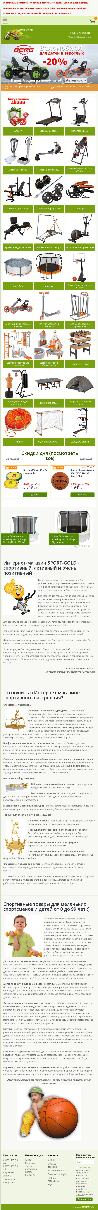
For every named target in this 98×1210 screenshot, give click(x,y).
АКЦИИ (51, 1160)
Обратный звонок (8, 1174)
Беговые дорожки (52, 1165)
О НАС (28, 1160)
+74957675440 (80, 33)
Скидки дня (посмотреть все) (49, 455)
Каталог (53, 1155)
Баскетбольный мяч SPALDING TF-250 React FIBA (82, 473)
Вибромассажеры (57, 1174)
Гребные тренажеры (53, 1179)
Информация (34, 1155)
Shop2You (88, 1206)
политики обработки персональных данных (83, 1190)
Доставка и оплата (31, 1170)
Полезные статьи (30, 1164)
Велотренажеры (56, 1170)
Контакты (10, 1155)
